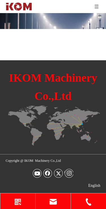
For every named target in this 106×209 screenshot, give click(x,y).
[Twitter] (58, 173)
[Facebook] (47, 173)
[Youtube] (37, 173)
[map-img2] (53, 125)
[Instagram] (68, 173)
